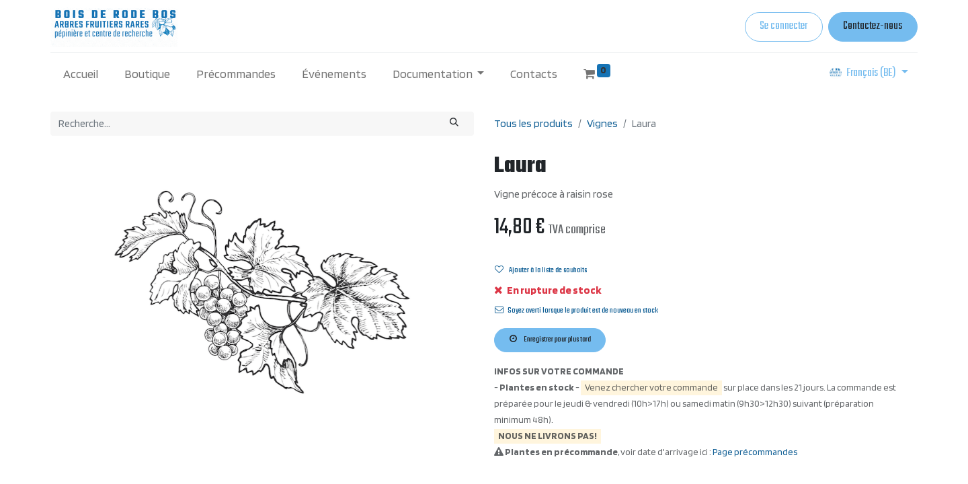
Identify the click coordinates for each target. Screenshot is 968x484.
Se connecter (783, 26)
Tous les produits (533, 123)
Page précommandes (755, 451)
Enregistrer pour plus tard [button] (550, 339)
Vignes (602, 123)
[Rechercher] (454, 124)
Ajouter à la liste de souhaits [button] (541, 270)
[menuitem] (81, 73)
